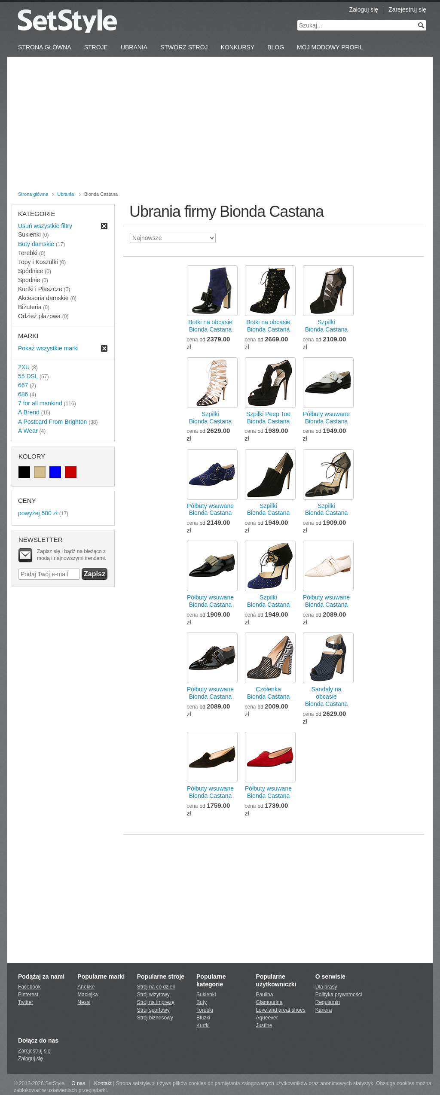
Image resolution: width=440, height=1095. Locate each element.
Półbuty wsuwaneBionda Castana (326, 418)
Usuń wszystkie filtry (45, 225)
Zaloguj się (363, 9)
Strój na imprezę (155, 1002)
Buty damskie (36, 243)
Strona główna (33, 194)
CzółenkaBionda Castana (268, 693)
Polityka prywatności (338, 995)
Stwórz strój (184, 47)
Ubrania (134, 47)
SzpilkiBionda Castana (326, 326)
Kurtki (203, 1025)
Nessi (83, 1002)
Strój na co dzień (156, 987)
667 (23, 385)
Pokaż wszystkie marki (48, 348)
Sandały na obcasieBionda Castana (326, 696)
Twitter (25, 1002)
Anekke (86, 987)
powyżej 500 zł (38, 513)
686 (23, 394)
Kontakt (103, 1083)
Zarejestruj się (407, 9)
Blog (275, 47)
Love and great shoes (280, 1010)
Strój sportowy (153, 1010)
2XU (24, 367)
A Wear (28, 430)
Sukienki (206, 995)
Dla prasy (326, 987)
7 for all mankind (40, 403)
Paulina (264, 995)
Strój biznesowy (155, 1018)
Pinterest (28, 995)
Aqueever (267, 1018)
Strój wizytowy (153, 995)
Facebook (29, 987)
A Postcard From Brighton (52, 421)
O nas (78, 1083)
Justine (264, 1025)
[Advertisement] (220, 125)
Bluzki (203, 1018)
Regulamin (327, 1002)
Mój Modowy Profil (330, 47)
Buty (201, 1002)
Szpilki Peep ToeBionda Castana (268, 418)
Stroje (96, 47)
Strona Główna (44, 47)
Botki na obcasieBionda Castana (210, 326)
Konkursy (238, 47)
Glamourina (269, 1002)
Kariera (323, 1010)
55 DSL (28, 376)
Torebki (204, 1010)
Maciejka (87, 995)
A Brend (29, 412)
